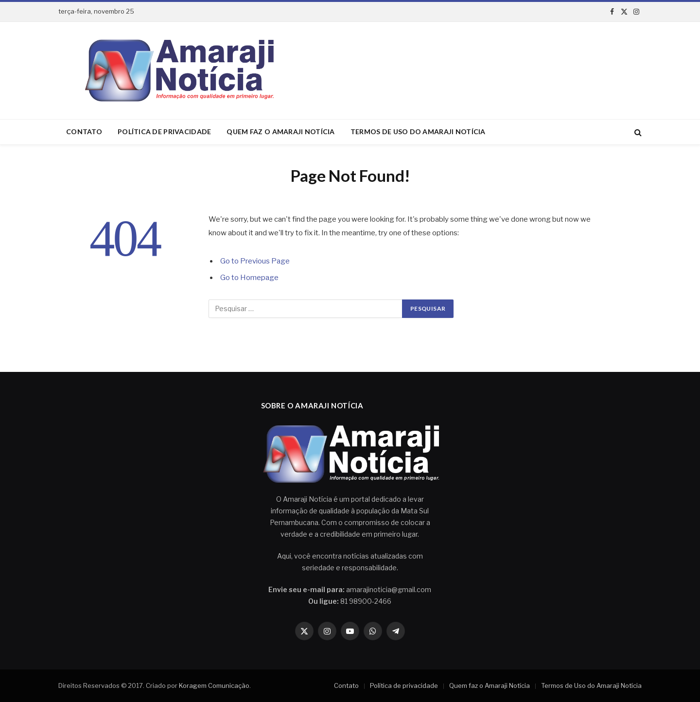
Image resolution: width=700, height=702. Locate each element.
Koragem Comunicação (214, 685)
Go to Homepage (249, 277)
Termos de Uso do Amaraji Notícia (418, 131)
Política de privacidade (164, 131)
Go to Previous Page (255, 261)
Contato (84, 131)
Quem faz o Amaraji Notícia (280, 131)
